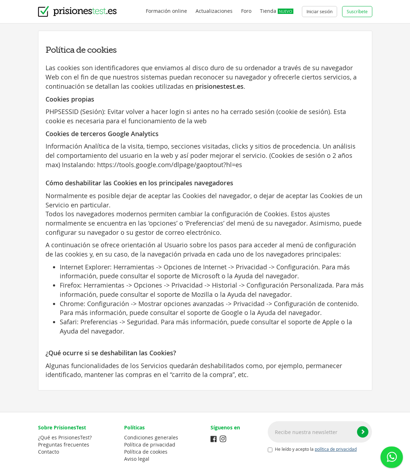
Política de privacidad (149, 444)
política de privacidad (336, 449)
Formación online (166, 10)
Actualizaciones (214, 10)
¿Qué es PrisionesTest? (65, 437)
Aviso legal (136, 458)
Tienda (276, 10)
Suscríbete (357, 11)
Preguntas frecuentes (63, 444)
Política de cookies (145, 451)
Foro (246, 10)
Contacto (48, 451)
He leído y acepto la (312, 449)
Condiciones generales (151, 437)
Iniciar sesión (319, 11)
